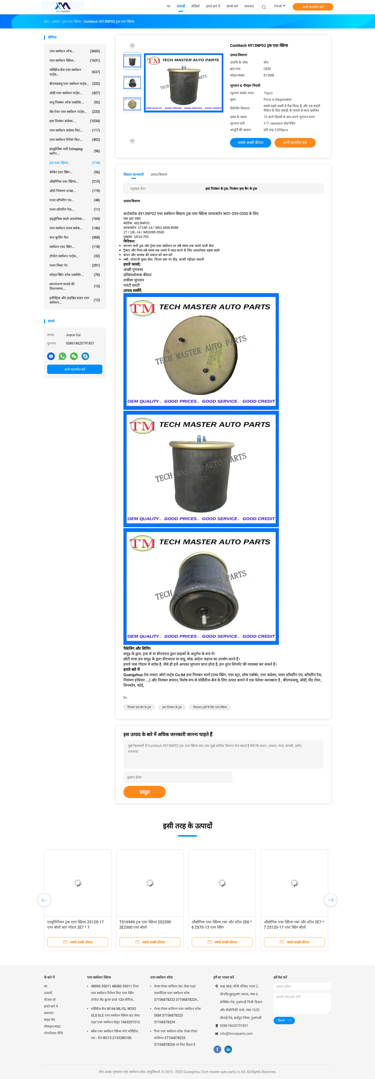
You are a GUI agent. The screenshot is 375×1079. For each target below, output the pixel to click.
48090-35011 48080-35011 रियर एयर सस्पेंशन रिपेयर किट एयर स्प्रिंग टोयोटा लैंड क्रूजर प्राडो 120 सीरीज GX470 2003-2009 (115, 993)
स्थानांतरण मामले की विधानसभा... (75, 286)
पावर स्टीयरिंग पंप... (75, 200)
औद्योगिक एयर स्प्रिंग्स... (75, 181)
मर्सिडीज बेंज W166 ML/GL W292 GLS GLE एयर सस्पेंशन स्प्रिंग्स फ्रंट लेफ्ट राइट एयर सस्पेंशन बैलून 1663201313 (115, 1015)
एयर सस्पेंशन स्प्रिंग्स (99, 977)
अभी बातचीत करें (313, 7)
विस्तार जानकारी (133, 174)
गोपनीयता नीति (53, 1033)
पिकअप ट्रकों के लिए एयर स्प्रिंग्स (210, 707)
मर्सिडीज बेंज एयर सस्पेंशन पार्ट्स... (75, 72)
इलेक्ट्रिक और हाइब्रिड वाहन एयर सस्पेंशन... (75, 300)
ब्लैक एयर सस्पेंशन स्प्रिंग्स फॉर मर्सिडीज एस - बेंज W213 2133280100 (114, 1034)
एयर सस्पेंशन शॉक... (75, 51)
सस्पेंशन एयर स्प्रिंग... (75, 246)
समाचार (49, 1013)
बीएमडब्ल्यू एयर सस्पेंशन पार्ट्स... (75, 83)
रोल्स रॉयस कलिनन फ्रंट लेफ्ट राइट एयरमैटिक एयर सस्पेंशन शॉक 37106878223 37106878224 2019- (175, 993)
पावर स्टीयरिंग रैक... (75, 209)
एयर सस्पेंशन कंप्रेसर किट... (75, 130)
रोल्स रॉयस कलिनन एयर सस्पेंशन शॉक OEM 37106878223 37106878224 (177, 1015)
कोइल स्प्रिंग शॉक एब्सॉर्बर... (75, 274)
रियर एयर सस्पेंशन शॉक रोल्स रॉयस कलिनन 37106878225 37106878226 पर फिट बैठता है (175, 1037)
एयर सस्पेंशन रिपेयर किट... (75, 139)
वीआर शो (50, 1000)
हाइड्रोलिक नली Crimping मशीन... (75, 151)
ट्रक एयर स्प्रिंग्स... (75, 162)
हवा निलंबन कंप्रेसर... (75, 121)
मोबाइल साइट (52, 1026)
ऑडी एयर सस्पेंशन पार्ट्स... (75, 93)
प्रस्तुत (144, 792)
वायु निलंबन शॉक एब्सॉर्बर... (75, 102)
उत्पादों (48, 993)
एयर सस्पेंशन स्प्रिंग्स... (75, 60)
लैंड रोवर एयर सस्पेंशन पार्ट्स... (75, 111)
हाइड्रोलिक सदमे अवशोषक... (75, 218)
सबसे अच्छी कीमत (251, 142)
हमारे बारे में (51, 1006)
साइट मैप (49, 1020)
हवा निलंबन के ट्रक (172, 707)
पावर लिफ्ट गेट (75, 265)
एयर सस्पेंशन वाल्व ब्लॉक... (75, 228)
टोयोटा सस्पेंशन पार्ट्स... (75, 256)
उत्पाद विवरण (159, 174)
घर (45, 986)
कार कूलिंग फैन (75, 237)
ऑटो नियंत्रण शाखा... (75, 190)
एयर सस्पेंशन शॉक (161, 977)
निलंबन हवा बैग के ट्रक (139, 707)
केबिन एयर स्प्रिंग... (75, 172)
